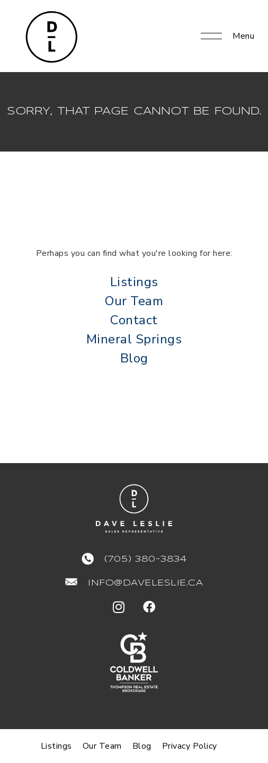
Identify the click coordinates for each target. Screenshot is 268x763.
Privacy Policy (189, 746)
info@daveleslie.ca (145, 583)
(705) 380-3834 (145, 559)
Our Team (134, 300)
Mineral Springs (134, 339)
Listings (134, 281)
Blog (134, 358)
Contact (134, 320)
